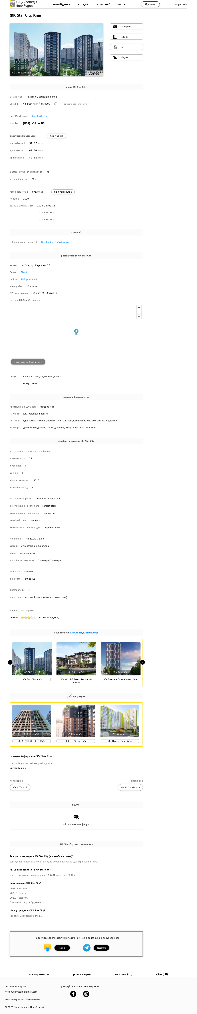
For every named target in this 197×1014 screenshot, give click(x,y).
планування (56, 135)
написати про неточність (75, 103)
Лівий (23, 272)
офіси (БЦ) (161, 974)
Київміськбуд (62, 242)
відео (120, 57)
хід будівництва (63, 191)
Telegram (101, 947)
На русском (181, 4)
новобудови (61, 4)
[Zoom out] (139, 312)
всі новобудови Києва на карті (27, 361)
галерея (122, 26)
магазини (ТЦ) (124, 974)
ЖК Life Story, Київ (76, 741)
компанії (103, 4)
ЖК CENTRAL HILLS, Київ (31, 741)
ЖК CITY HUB (20, 787)
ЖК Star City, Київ (32, 679)
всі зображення (21, 72)
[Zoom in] (139, 307)
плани (121, 37)
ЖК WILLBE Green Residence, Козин (76, 681)
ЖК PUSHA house (130, 787)
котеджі (83, 4)
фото (120, 47)
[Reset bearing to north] (139, 316)
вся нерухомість (39, 974)
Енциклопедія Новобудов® (29, 1007)
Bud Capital (47, 242)
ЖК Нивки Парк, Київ (120, 741)
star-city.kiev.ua (39, 116)
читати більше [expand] (18, 768)
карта (121, 4)
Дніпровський (29, 279)
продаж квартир (82, 974)
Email (62, 947)
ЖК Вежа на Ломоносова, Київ (120, 679)
